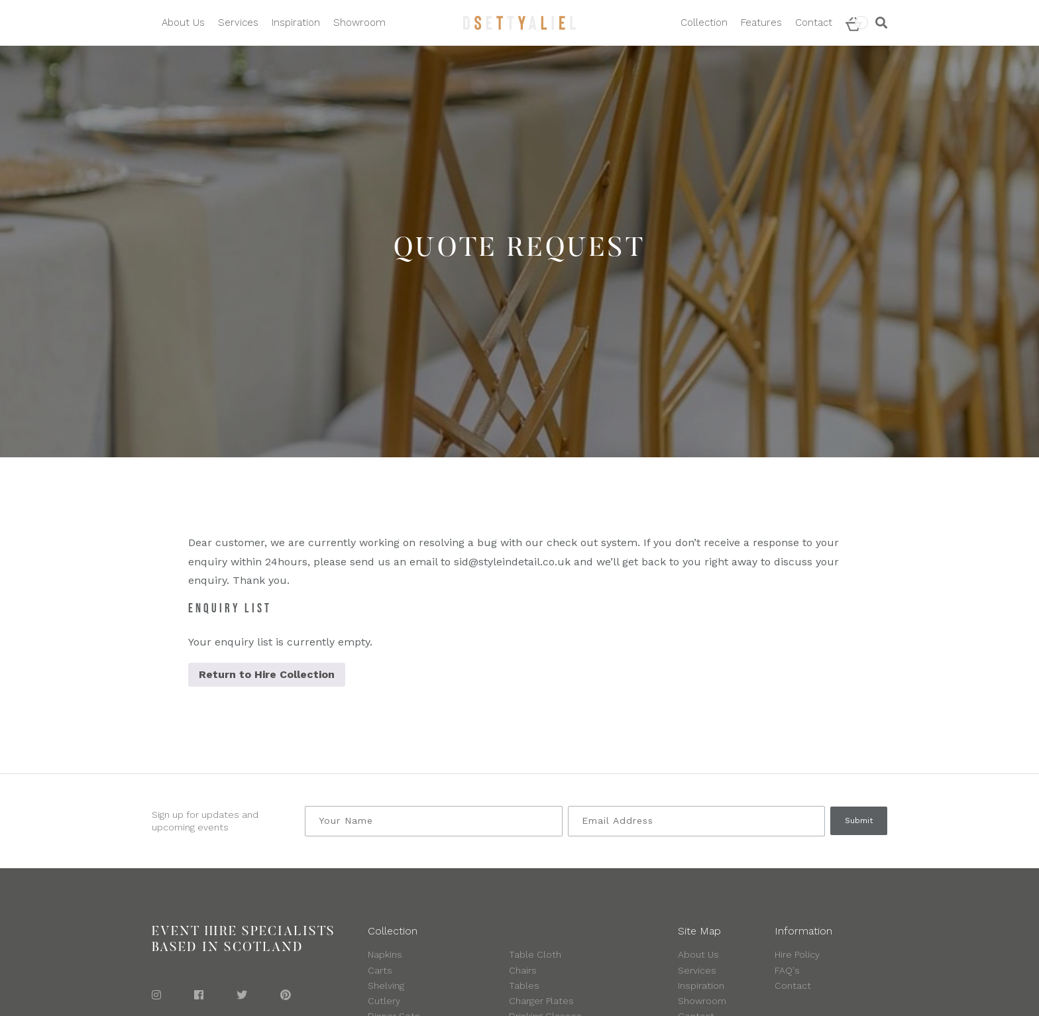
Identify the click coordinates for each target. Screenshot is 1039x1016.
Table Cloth (535, 954)
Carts (380, 970)
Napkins (385, 954)
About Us (183, 22)
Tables (524, 985)
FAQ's (787, 970)
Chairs (523, 970)
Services (238, 22)
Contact (813, 22)
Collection (704, 22)
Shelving (386, 985)
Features (761, 22)
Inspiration (296, 22)
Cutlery (384, 1000)
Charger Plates (541, 1000)
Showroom (359, 22)
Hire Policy (797, 954)
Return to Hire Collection (267, 674)
